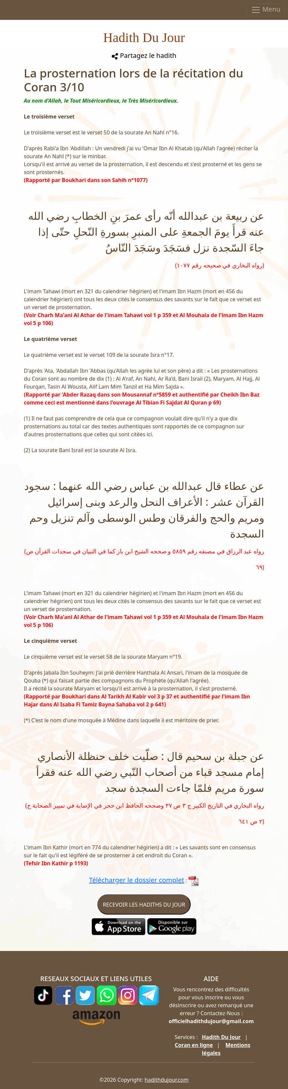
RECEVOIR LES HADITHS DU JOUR (144, 904)
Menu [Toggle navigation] (265, 10)
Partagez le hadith (144, 55)
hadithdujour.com (167, 1079)
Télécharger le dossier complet (136, 880)
